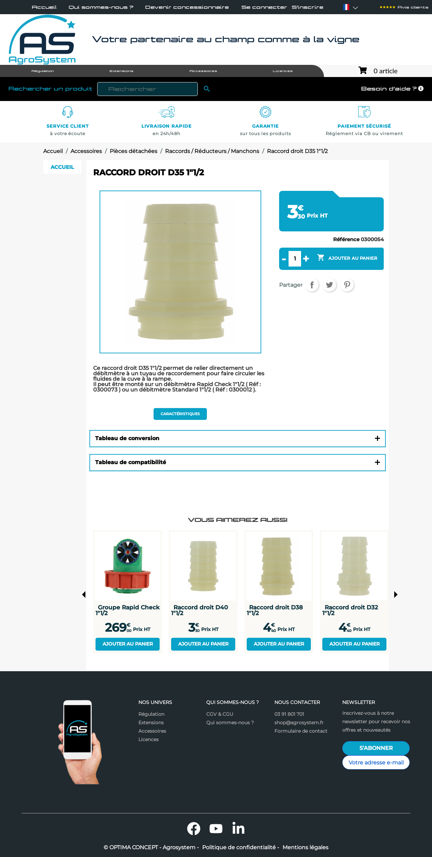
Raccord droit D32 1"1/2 (350, 610)
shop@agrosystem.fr (299, 723)
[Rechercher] (147, 89)
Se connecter (264, 7)
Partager (312, 285)
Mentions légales (305, 847)
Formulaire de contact (300, 731)
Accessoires (152, 731)
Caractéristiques (180, 413)
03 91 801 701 (289, 714)
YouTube (216, 828)
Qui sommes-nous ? (101, 7)
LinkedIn (238, 828)
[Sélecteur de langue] (346, 7)
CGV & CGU (219, 714)
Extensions (151, 723)
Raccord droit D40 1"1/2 (199, 610)
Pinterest (347, 285)
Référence (346, 239)
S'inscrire (307, 7)
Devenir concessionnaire (187, 7)
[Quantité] (295, 259)
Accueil (44, 7)
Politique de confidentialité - (240, 847)
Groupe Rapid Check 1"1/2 (128, 610)
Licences (148, 739)
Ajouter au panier (128, 644)
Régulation (151, 714)
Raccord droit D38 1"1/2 (275, 610)
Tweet (329, 285)
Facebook (193, 828)
